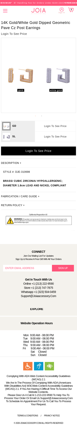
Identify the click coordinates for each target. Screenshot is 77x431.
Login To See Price (55, 126)
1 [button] (35, 116)
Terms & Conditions (27, 416)
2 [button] (42, 116)
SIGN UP (63, 268)
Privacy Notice (52, 416)
